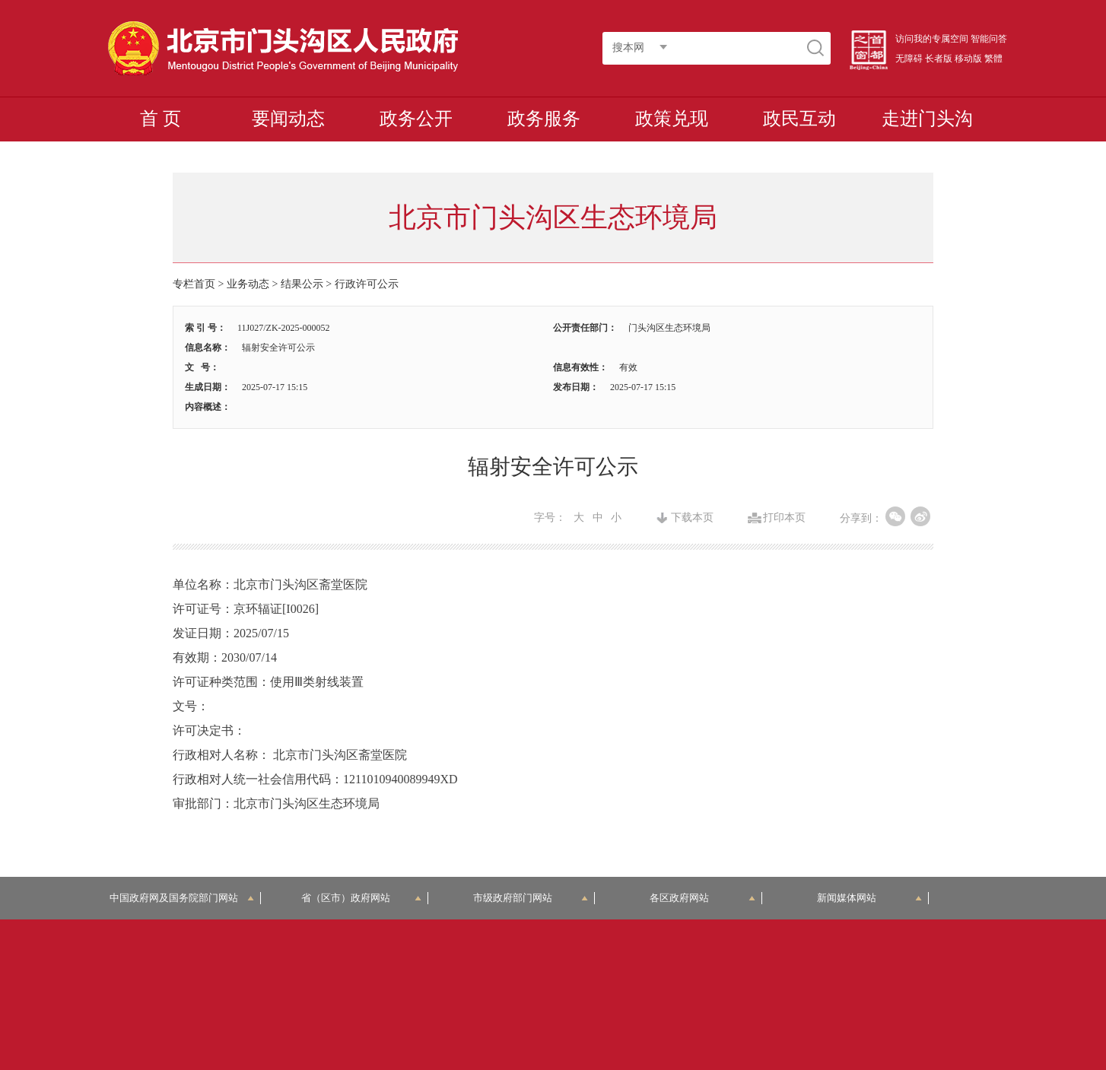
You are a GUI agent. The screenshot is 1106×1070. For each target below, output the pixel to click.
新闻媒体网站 (870, 897)
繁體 (993, 58)
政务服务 (543, 119)
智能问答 (989, 38)
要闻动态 (288, 119)
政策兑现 (671, 119)
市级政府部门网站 (531, 897)
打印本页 (784, 518)
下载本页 (692, 518)
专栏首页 (194, 284)
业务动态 (248, 284)
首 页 (160, 119)
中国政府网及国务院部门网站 (182, 897)
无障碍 (909, 58)
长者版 (938, 58)
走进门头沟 (927, 119)
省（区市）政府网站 (361, 897)
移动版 (968, 58)
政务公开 (416, 119)
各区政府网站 (702, 897)
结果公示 (302, 284)
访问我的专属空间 (931, 38)
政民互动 (799, 119)
